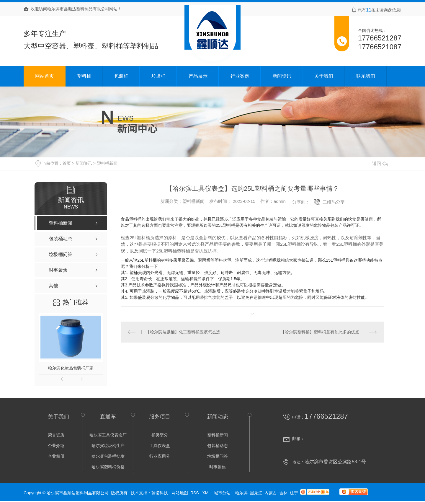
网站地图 (179, 492)
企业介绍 (56, 445)
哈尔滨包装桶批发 (108, 456)
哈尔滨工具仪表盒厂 (108, 435)
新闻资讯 (281, 76)
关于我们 (323, 76)
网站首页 (44, 76)
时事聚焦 (217, 466)
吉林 (283, 492)
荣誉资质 (56, 435)
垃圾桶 (158, 76)
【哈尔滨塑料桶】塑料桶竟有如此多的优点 (320, 332)
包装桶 (121, 76)
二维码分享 (334, 201)
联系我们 (365, 76)
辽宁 (294, 492)
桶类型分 (159, 435)
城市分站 (222, 492)
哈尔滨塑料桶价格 (108, 466)
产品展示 (198, 76)
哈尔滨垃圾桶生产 (108, 445)
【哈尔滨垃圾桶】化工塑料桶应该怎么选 (183, 332)
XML (207, 492)
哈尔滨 (241, 492)
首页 (67, 163)
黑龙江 (256, 492)
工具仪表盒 (159, 445)
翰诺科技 (159, 492)
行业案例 (240, 76)
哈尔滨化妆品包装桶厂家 (71, 368)
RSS (195, 492)
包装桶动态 (217, 445)
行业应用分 (159, 456)
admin (280, 201)
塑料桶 (84, 76)
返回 (380, 163)
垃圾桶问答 (217, 456)
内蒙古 (270, 492)
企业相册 (56, 456)
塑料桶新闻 (107, 163)
